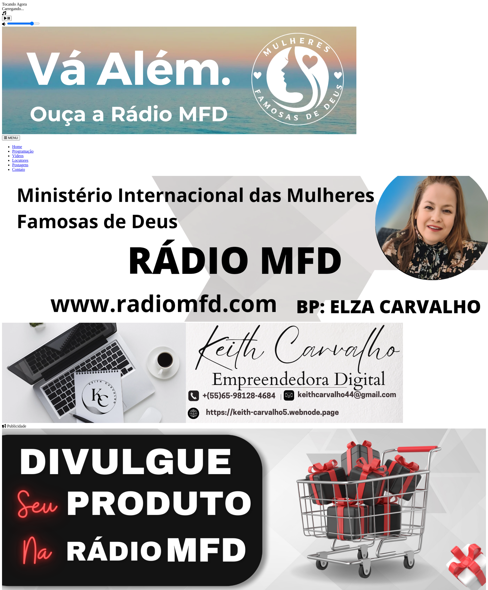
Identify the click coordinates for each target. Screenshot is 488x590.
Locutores (20, 160)
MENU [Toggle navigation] (11, 138)
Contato (18, 169)
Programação (22, 151)
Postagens (20, 165)
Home (17, 147)
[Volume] (23, 24)
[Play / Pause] (7, 18)
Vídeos (18, 156)
